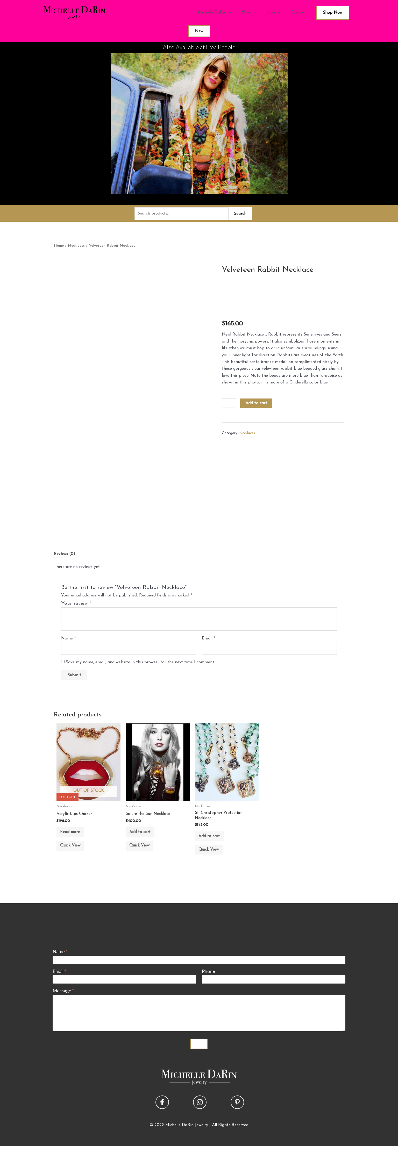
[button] (162, 1109)
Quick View (73, 851)
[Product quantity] (229, 404)
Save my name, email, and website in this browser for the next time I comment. (140, 664)
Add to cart (257, 404)
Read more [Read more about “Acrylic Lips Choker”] (73, 835)
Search (240, 214)
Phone (208, 978)
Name (68, 640)
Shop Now (333, 13)
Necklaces (77, 246)
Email (208, 640)
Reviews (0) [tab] (65, 555)
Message (63, 997)
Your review (76, 604)
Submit (199, 1051)
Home (59, 246)
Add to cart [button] (143, 835)
